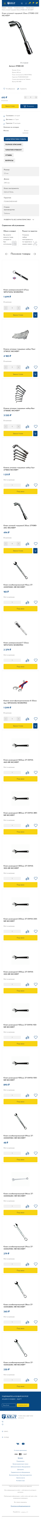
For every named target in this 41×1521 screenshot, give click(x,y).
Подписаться (22, 1405)
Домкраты (20, 1469)
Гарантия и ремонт (13, 150)
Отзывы (8, 155)
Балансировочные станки (20, 1464)
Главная (4, 7)
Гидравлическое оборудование (20, 1472)
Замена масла (20, 1478)
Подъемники (20, 1461)
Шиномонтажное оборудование (20, 1467)
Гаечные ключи (30, 7)
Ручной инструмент (19, 7)
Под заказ (20, 491)
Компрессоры (20, 1480)
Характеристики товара (15, 139)
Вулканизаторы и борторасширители (20, 1475)
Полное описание (13, 144)
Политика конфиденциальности (20, 1506)
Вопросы (9, 160)
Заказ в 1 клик (10, 106)
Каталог (10, 7)
